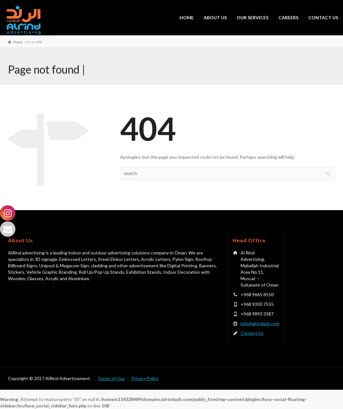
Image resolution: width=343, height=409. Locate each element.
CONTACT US (323, 17)
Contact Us (252, 333)
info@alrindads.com (260, 323)
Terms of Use (111, 378)
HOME (187, 17)
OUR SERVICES (252, 17)
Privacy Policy (145, 378)
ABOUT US (215, 17)
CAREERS (288, 17)
